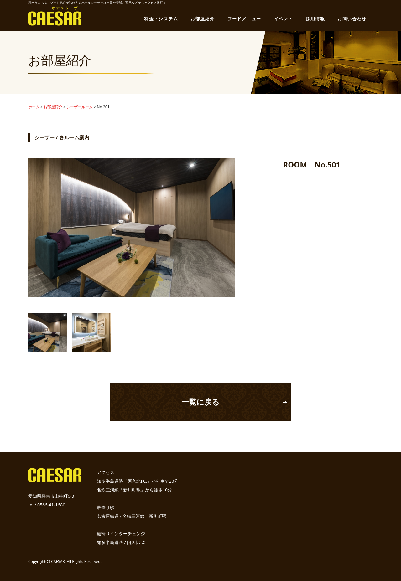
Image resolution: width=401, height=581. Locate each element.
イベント (283, 19)
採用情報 (315, 19)
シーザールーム (79, 107)
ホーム (33, 107)
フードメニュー (244, 19)
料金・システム (161, 19)
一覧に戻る (200, 402)
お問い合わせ (351, 19)
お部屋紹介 (202, 19)
